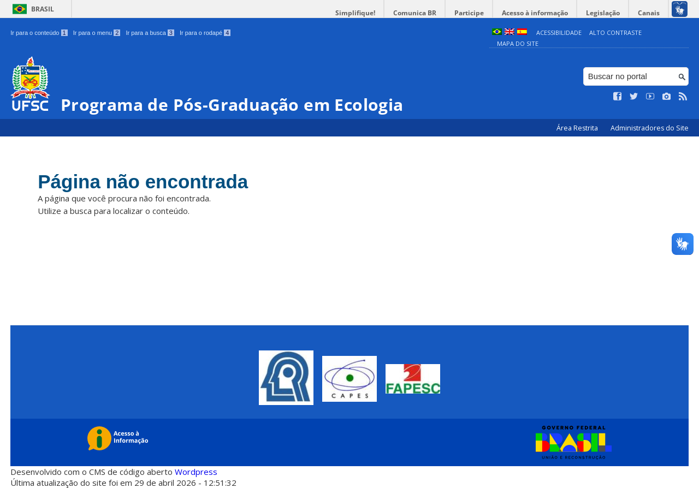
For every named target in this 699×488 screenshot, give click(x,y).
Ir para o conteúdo (38, 32)
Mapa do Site (517, 43)
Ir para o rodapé (205, 32)
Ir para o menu (97, 32)
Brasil (42, 9)
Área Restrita (578, 128)
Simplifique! (355, 12)
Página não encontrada (143, 181)
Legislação (603, 12)
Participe (469, 12)
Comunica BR (414, 12)
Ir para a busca (150, 32)
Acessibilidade (559, 32)
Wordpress (196, 471)
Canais (649, 12)
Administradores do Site (650, 128)
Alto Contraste (615, 32)
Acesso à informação (535, 12)
